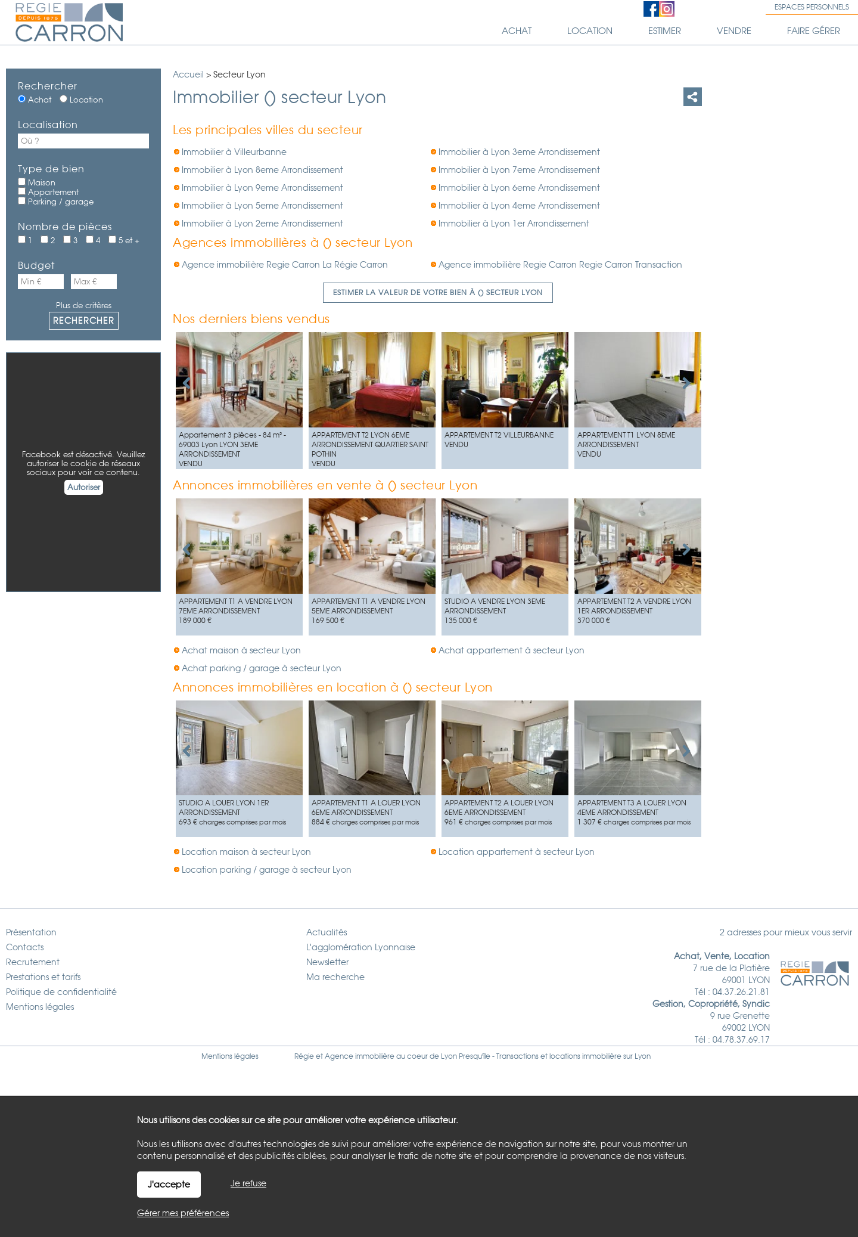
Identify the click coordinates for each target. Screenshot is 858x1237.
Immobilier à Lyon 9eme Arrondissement (262, 188)
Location (81, 99)
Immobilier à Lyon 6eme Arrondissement (519, 188)
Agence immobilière (359, 1056)
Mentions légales (230, 1056)
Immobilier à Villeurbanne (234, 152)
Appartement (48, 192)
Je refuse (248, 1183)
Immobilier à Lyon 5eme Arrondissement (262, 205)
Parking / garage (56, 201)
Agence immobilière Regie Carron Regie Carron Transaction (560, 264)
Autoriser (83, 487)
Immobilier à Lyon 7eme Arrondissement (519, 170)
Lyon (643, 1056)
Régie (304, 1056)
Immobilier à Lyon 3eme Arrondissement (519, 152)
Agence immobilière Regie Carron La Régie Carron (285, 264)
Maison (36, 182)
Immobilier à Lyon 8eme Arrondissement (262, 170)
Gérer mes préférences (183, 1213)
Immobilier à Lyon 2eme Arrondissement (262, 223)
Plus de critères (83, 305)
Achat (34, 99)
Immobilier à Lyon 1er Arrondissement (514, 223)
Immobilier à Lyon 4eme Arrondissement (519, 205)
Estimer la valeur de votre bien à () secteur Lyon (438, 293)
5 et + (123, 240)
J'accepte (169, 1184)
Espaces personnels (812, 7)
